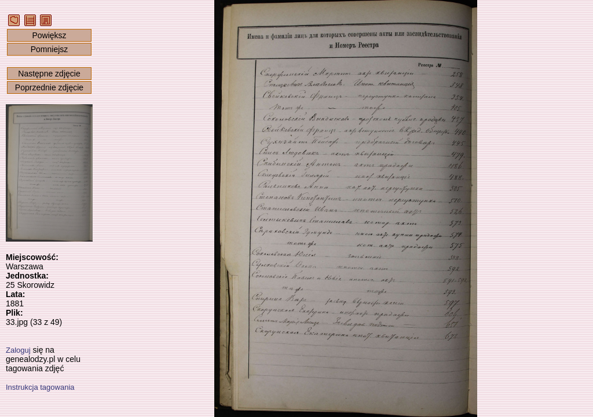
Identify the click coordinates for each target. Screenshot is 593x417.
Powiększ (49, 35)
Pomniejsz (49, 49)
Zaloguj (18, 350)
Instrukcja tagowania (40, 387)
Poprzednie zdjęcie (49, 87)
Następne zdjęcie (49, 73)
